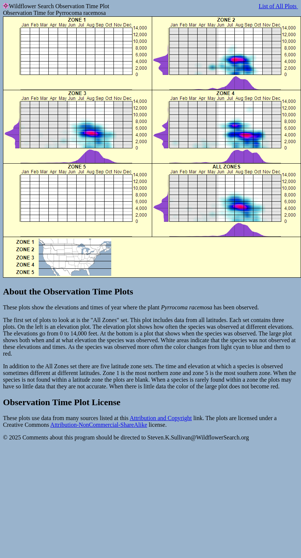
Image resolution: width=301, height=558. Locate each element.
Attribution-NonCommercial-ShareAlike (98, 425)
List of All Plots (278, 6)
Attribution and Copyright (160, 418)
